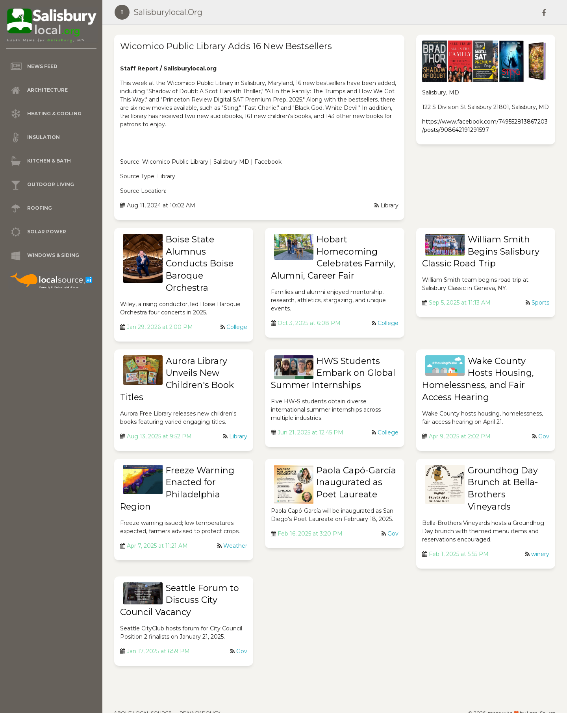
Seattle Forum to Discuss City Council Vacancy (179, 600)
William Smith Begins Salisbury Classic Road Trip (480, 251)
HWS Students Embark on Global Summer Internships (333, 373)
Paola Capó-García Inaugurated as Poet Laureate (356, 482)
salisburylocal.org (167, 12)
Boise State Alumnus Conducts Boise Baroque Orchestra (199, 263)
